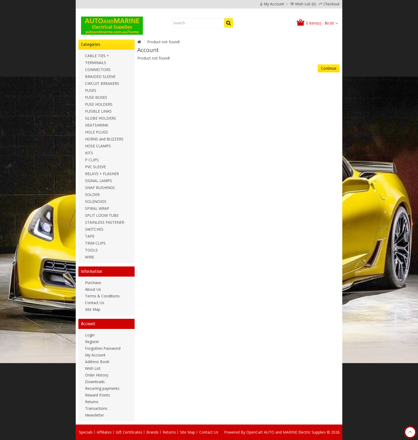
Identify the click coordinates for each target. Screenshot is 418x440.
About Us (93, 289)
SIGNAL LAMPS (98, 180)
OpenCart (254, 432)
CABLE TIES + (97, 55)
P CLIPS (92, 159)
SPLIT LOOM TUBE (102, 215)
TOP (410, 432)
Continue (328, 68)
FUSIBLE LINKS (98, 111)
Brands (152, 432)
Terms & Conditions (102, 295)
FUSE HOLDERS (98, 104)
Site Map (92, 309)
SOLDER (92, 194)
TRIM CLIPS (95, 243)
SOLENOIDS (95, 201)
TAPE (89, 236)
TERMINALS (95, 62)
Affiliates (104, 432)
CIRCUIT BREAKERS (102, 83)
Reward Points (97, 395)
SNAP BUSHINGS (100, 187)
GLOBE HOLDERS (100, 118)
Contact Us (94, 302)
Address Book (97, 361)
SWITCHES (94, 229)
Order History (96, 375)
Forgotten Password (102, 348)
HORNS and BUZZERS (104, 139)
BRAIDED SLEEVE (100, 76)
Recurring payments (102, 388)
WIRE (89, 257)
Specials (86, 432)
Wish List (93, 368)
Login (90, 334)
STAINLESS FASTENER (104, 222)
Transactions (96, 408)
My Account (95, 355)
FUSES (90, 90)
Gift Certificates (129, 432)
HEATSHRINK (96, 125)
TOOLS (91, 250)
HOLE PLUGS (96, 132)
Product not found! (163, 41)
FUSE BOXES (96, 97)
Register (92, 341)
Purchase (93, 282)
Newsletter (94, 415)
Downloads (95, 381)
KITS (89, 152)
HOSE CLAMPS (98, 145)
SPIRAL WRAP (97, 208)
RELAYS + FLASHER (102, 173)
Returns (91, 401)
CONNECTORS (98, 69)
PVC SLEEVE (95, 166)
